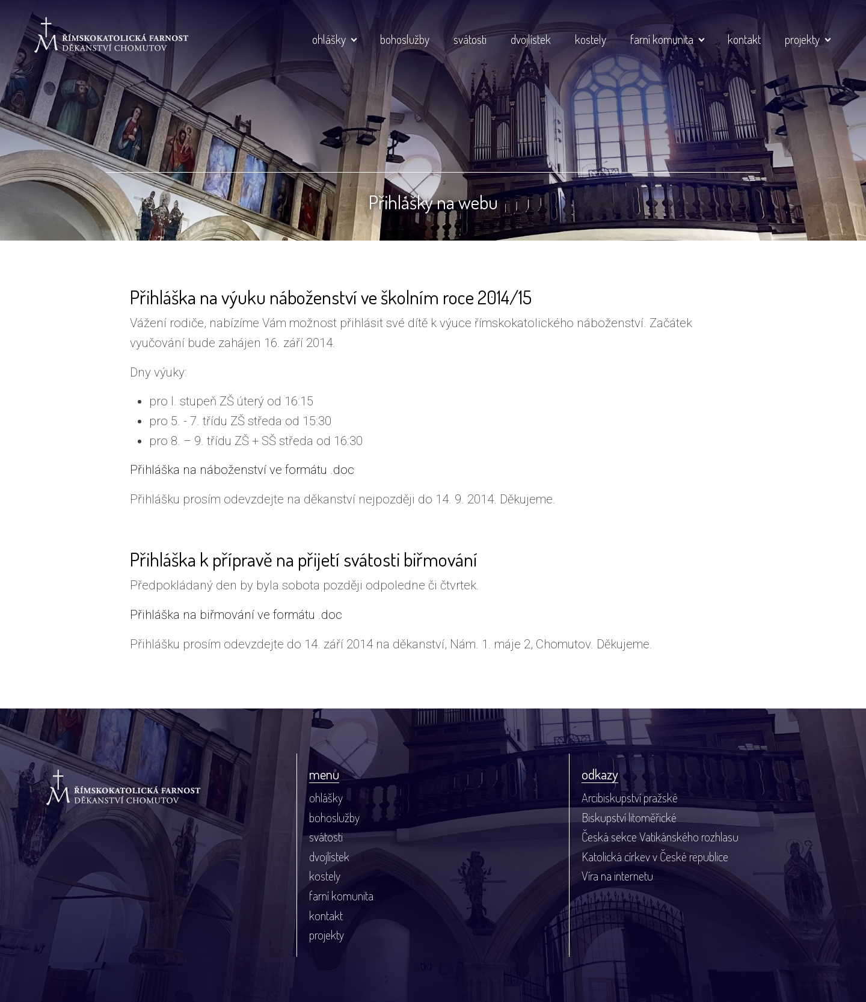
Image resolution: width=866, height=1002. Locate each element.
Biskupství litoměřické (629, 817)
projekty (802, 39)
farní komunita (661, 39)
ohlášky (329, 39)
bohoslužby (404, 39)
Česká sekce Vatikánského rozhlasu (660, 836)
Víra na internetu (617, 876)
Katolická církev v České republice (655, 856)
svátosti (470, 39)
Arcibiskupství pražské (630, 797)
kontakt (744, 39)
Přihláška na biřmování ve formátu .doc (236, 614)
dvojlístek (531, 39)
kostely (590, 39)
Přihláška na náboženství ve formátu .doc (242, 470)
